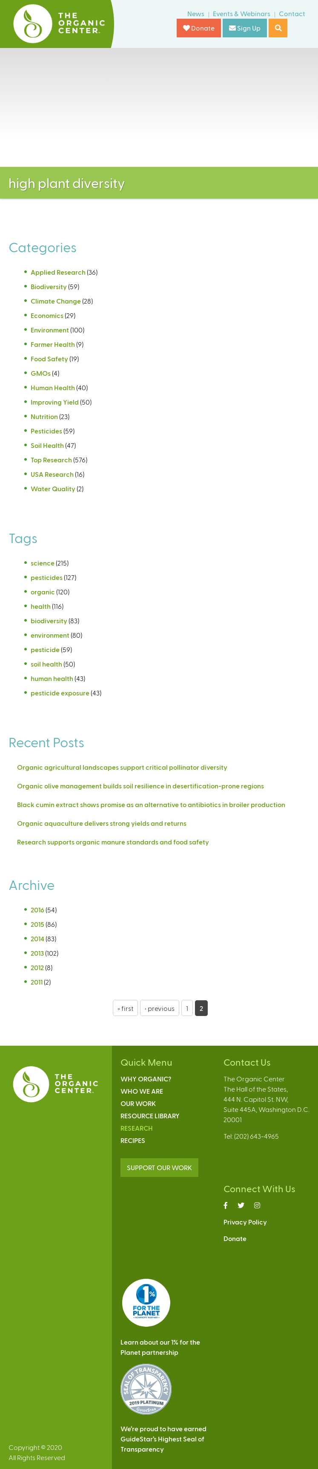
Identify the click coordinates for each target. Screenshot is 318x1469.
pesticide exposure (60, 693)
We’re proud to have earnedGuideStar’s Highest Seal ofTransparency (163, 1438)
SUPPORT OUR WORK (159, 1167)
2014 (37, 938)
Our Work (138, 1103)
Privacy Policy (245, 1222)
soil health (46, 664)
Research (136, 1128)
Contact (292, 13)
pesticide (45, 649)
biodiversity (49, 620)
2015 (37, 924)
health (41, 606)
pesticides (47, 577)
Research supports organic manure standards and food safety (113, 842)
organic (43, 592)
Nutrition (44, 416)
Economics (47, 315)
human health (52, 678)
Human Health (53, 387)
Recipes (132, 1140)
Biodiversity (49, 286)
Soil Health (47, 445)
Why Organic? (145, 1079)
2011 (37, 982)
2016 (37, 910)
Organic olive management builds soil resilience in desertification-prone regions (140, 786)
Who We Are (141, 1091)
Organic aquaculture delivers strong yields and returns (101, 823)
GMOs (41, 373)
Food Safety (49, 359)
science (42, 563)
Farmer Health (53, 344)
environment (50, 635)
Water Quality (53, 488)
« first (125, 1008)
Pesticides (46, 431)
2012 (37, 967)
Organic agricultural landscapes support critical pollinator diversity (122, 767)
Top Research (51, 460)
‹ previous (160, 1008)
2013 (37, 953)
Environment (50, 330)
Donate (199, 28)
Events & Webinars (241, 13)
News (195, 13)
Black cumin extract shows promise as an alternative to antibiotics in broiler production (151, 804)
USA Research (52, 474)
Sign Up (245, 28)
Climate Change (56, 301)
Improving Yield (55, 402)
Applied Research (58, 272)
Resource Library (150, 1116)
